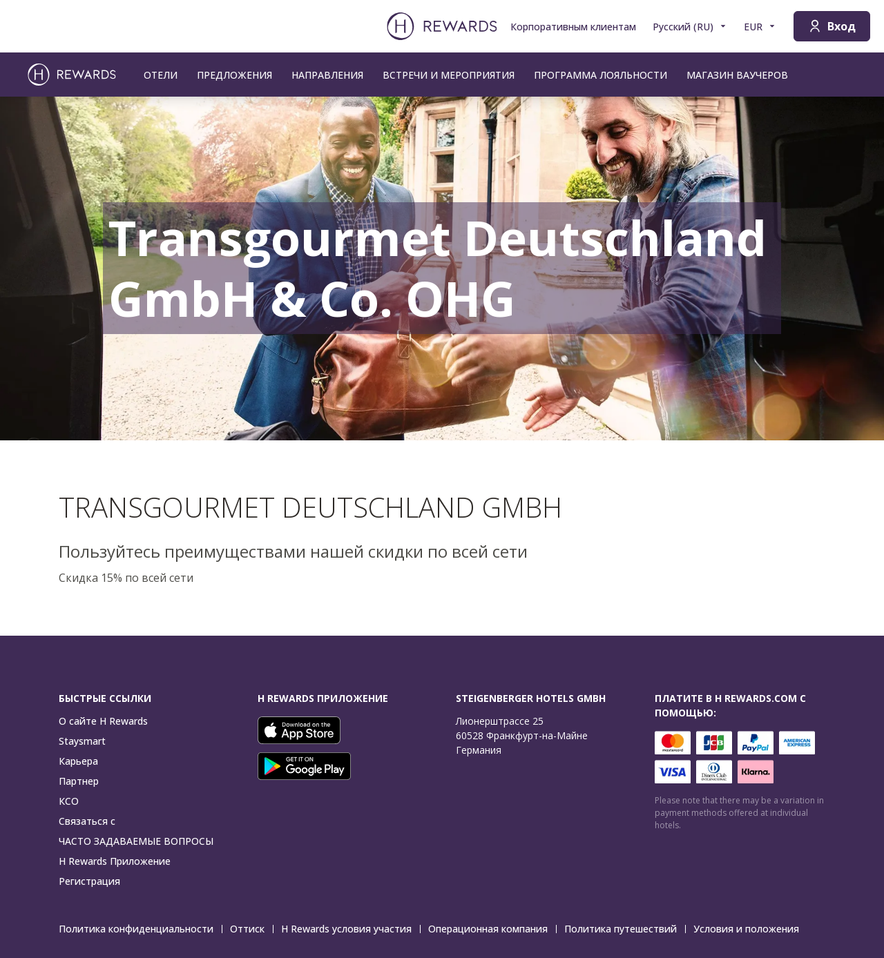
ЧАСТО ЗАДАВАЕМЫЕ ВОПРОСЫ (136, 841)
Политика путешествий (624, 928)
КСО (69, 801)
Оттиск (251, 928)
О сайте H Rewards (103, 720)
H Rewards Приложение (115, 861)
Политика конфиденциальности (140, 928)
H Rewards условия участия (350, 928)
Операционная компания (492, 928)
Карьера (78, 761)
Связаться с (87, 821)
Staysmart (82, 740)
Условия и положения (750, 928)
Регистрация (89, 881)
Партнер (79, 781)
